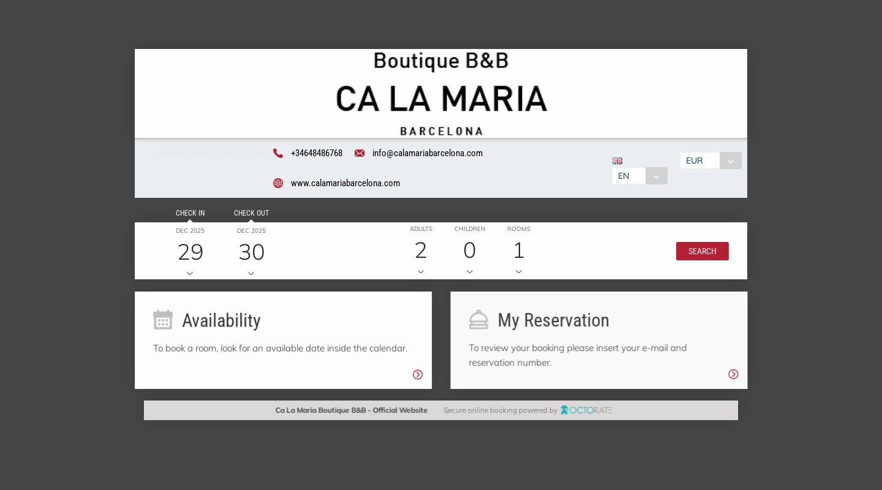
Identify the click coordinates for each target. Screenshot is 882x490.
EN (622, 175)
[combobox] (639, 176)
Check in (188, 214)
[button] (700, 252)
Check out (249, 214)
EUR (695, 160)
